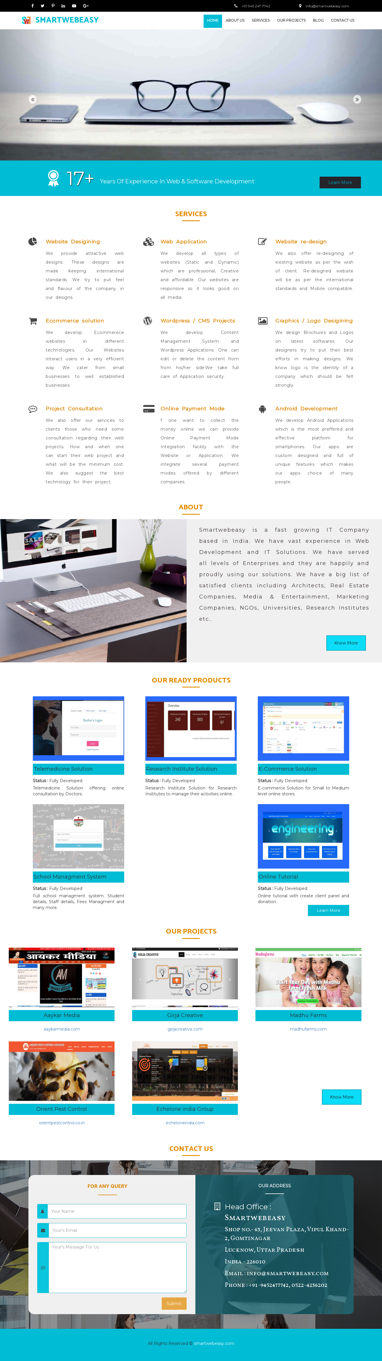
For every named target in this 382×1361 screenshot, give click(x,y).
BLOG (318, 20)
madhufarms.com (308, 1029)
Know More (346, 643)
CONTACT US (342, 20)
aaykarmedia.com (62, 1029)
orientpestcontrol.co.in (62, 1122)
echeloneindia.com (185, 1122)
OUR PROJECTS (291, 20)
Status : (40, 780)
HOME (213, 20)
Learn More (340, 182)
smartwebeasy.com (214, 1343)
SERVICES (261, 20)
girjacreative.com (185, 1029)
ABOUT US (235, 20)
